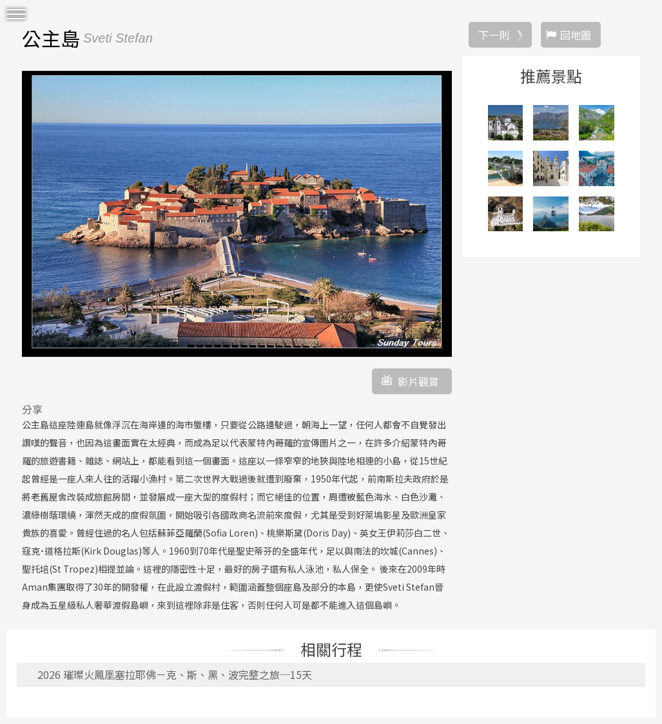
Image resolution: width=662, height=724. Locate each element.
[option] (237, 213)
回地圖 (575, 34)
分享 (32, 409)
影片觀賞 (418, 381)
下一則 (493, 34)
